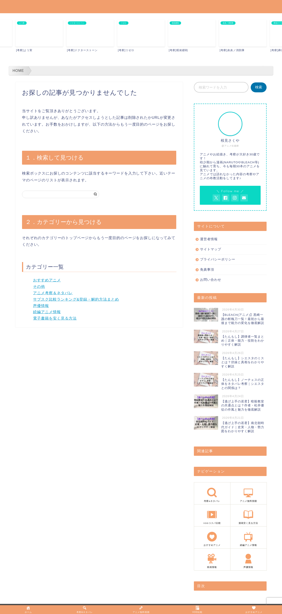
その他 (39, 287)
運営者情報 (209, 239)
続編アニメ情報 (47, 312)
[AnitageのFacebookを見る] (225, 197)
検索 (258, 87)
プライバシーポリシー (217, 259)
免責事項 (207, 269)
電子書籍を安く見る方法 (55, 318)
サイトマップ (210, 249)
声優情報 (41, 306)
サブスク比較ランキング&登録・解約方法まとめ (76, 299)
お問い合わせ (210, 279)
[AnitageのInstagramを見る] (235, 197)
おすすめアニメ (47, 280)
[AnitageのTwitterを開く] (216, 197)
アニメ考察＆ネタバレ (53, 293)
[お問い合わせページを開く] (244, 197)
